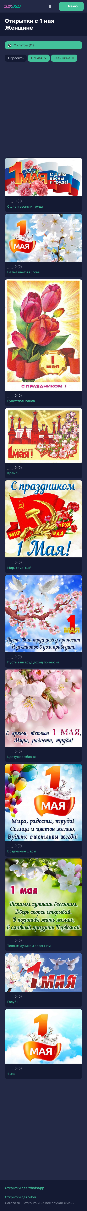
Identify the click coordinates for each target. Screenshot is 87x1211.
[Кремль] (43, 435)
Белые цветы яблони (23, 272)
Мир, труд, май (19, 568)
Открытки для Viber (20, 1197)
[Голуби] (43, 972)
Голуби (12, 1002)
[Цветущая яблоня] (43, 708)
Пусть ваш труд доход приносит (33, 662)
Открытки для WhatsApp (24, 1188)
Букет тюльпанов (21, 401)
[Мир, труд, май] (43, 518)
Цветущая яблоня (21, 757)
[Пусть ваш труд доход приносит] (43, 613)
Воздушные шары (21, 851)
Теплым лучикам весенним (29, 946)
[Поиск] (49, 6)
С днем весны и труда (25, 206)
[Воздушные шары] (43, 802)
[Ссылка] (12, 6)
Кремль (13, 473)
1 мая (11, 1074)
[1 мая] (43, 1036)
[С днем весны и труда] (43, 177)
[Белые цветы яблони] (43, 238)
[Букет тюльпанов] (43, 335)
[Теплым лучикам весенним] (43, 897)
